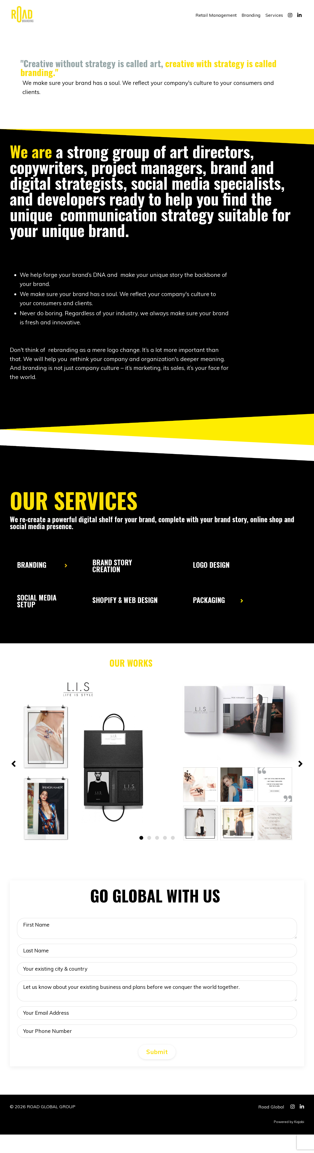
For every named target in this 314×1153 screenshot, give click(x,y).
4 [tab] (165, 845)
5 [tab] (172, 845)
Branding (251, 15)
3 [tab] (157, 845)
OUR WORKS (131, 667)
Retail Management (216, 15)
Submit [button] (157, 1070)
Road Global (271, 1125)
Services (274, 15)
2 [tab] (149, 845)
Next (300, 772)
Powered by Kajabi (289, 1140)
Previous (13, 772)
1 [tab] (141, 845)
